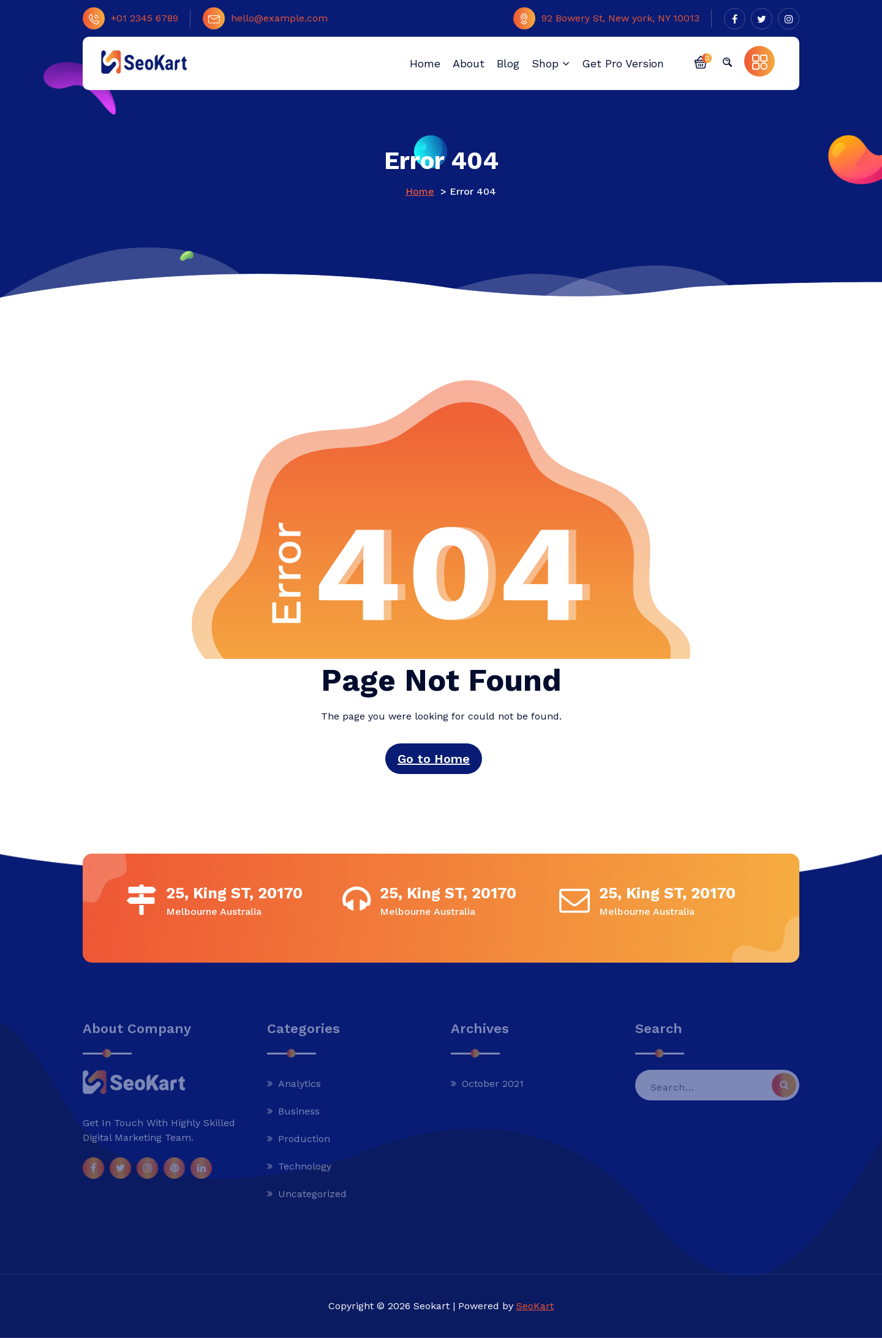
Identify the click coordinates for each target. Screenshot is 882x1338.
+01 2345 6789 (130, 18)
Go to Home (434, 758)
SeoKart (535, 1306)
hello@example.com (265, 18)
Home (419, 191)
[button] (701, 61)
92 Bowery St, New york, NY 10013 (606, 18)
